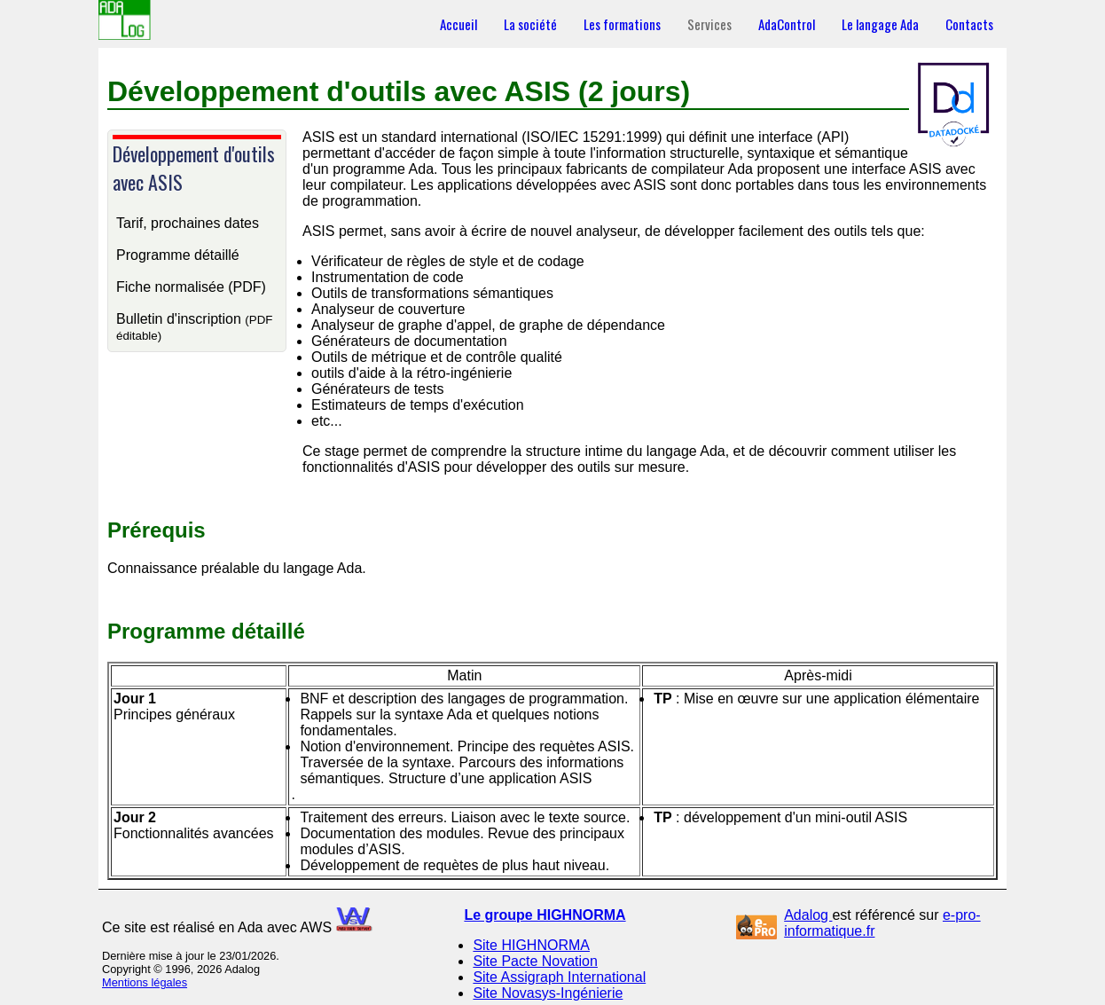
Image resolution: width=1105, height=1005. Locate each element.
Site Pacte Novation (535, 961)
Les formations (622, 24)
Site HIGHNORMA (531, 945)
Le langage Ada (880, 24)
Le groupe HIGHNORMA (544, 915)
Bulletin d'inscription (194, 326)
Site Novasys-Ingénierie (548, 993)
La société (530, 24)
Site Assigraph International (559, 977)
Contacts (969, 24)
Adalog (808, 915)
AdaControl (786, 24)
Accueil (458, 24)
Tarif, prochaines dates (187, 223)
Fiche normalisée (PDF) (191, 286)
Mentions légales (144, 982)
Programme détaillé (177, 255)
